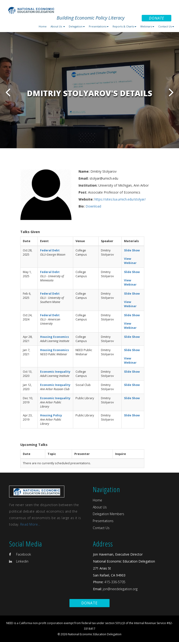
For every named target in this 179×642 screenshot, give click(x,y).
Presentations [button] (99, 26)
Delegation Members (108, 514)
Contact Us (101, 528)
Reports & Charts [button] (124, 26)
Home (43, 26)
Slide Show (132, 250)
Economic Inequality (55, 372)
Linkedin (18, 561)
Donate (156, 18)
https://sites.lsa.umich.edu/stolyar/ (120, 199)
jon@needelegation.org (120, 589)
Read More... (30, 524)
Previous (7, 92)
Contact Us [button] (166, 26)
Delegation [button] (77, 26)
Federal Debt (50, 250)
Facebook (20, 554)
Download (93, 206)
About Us (100, 507)
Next (171, 92)
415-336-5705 (114, 582)
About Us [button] (58, 26)
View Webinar (130, 261)
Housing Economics (54, 337)
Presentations (103, 521)
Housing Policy (51, 415)
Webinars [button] (147, 26)
